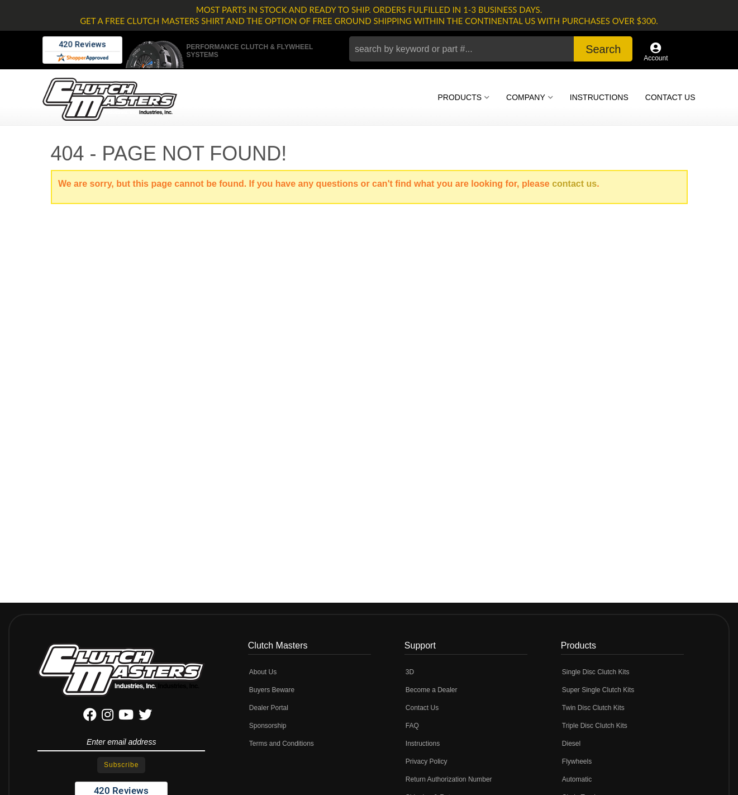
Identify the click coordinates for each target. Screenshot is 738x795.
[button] (490, 48)
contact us (574, 183)
